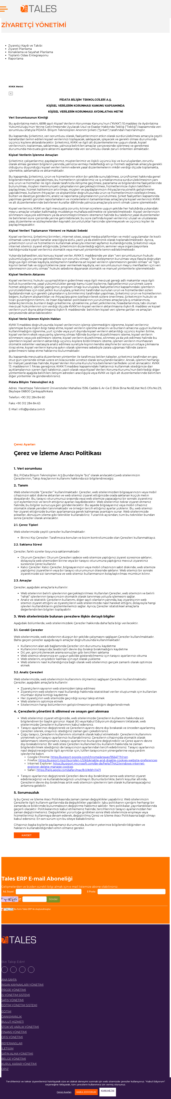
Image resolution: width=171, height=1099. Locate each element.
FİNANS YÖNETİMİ (14, 1032)
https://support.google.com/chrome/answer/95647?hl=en (89, 757)
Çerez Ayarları (64, 1092)
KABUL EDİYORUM (86, 1092)
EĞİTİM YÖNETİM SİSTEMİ (19, 1005)
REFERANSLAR (11, 1043)
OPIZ (5, 1069)
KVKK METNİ (107, 1090)
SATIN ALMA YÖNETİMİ (17, 1053)
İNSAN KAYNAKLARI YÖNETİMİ (22, 984)
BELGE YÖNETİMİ (13, 1058)
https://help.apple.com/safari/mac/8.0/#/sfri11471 (69, 770)
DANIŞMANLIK (11, 1016)
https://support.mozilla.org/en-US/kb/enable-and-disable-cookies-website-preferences (97, 760)
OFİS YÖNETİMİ (12, 1037)
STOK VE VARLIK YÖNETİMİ (20, 1027)
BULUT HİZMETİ (12, 1021)
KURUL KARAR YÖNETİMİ (19, 1064)
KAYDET (27, 835)
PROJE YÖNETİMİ (13, 990)
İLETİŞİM (7, 1048)
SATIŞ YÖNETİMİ (12, 1000)
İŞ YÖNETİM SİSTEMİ (15, 995)
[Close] (11, 93)
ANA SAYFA (9, 979)
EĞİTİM (6, 1011)
